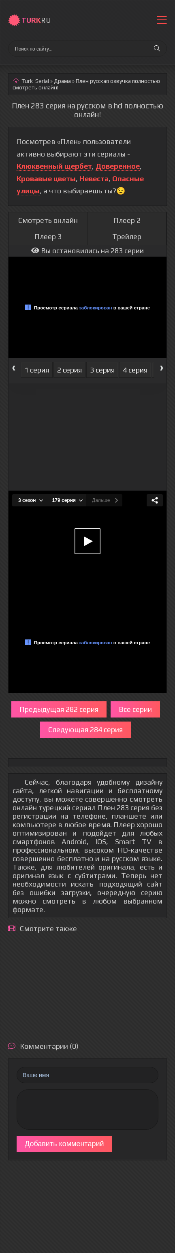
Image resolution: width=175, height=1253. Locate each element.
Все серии (135, 709)
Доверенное (118, 166)
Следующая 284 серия (85, 729)
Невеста (94, 178)
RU (36, 20)
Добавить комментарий (64, 1144)
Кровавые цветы (46, 178)
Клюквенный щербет (54, 166)
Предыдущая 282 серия (58, 709)
